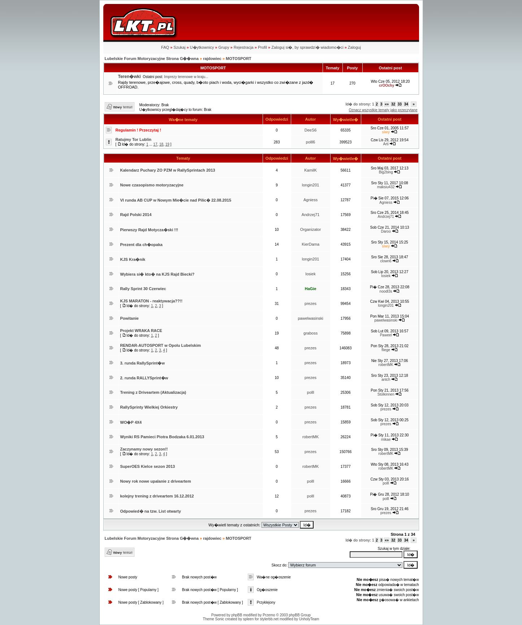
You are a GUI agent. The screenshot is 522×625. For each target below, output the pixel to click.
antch (385, 380)
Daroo (386, 231)
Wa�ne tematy (183, 119)
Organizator (310, 229)
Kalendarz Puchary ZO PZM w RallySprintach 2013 (167, 170)
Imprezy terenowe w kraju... (186, 77)
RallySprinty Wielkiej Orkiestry (149, 407)
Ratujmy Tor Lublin (133, 139)
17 (155, 144)
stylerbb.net (269, 619)
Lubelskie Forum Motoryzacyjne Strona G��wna (152, 58)
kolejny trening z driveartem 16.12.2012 (157, 496)
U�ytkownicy (202, 47)
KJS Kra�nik (133, 259)
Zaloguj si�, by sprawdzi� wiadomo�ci (307, 47)
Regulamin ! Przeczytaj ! (138, 130)
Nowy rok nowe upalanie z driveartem (155, 481)
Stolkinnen (386, 394)
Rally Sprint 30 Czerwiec (143, 288)
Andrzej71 (311, 214)
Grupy (223, 47)
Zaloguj (354, 47)
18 (161, 144)
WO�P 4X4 (131, 422)
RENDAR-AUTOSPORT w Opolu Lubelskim (160, 345)
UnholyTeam (309, 619)
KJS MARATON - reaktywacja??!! (151, 301)
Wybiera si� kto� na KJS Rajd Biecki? (157, 274)
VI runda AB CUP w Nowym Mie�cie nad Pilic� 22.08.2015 (176, 200)
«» (387, 104)
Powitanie (129, 318)
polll (310, 392)
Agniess (310, 200)
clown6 (386, 261)
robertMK (386, 365)
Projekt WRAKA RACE (141, 330)
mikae (386, 439)
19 (167, 144)
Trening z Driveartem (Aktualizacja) (153, 392)
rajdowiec (212, 58)
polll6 (310, 142)
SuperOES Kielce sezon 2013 (147, 466)
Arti (386, 144)
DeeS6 (311, 130)
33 (400, 104)
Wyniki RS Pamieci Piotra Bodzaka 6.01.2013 (162, 437)
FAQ (165, 47)
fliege (385, 350)
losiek (311, 274)
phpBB (236, 615)
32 (393, 104)
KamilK (310, 170)
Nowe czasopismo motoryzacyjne (152, 185)
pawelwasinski (310, 318)
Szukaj (179, 47)
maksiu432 (385, 187)
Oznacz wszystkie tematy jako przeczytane (383, 110)
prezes (310, 303)
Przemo (269, 615)
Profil (262, 47)
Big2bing (386, 172)
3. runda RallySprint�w (142, 363)
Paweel (386, 335)
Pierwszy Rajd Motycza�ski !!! (149, 230)
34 (406, 104)
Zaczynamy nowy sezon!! (144, 449)
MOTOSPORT (238, 58)
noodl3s (386, 291)
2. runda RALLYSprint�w (144, 378)
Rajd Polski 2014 (136, 214)
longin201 (310, 185)
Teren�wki (129, 76)
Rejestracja (244, 47)
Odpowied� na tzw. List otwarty (150, 511)
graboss (310, 333)
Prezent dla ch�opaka (141, 244)
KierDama (310, 244)
